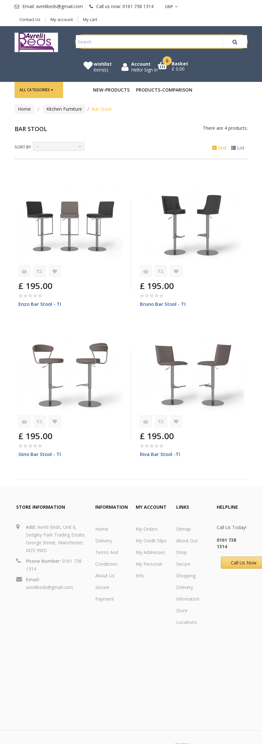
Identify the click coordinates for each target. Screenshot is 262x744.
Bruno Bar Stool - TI (163, 304)
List (238, 148)
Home (24, 109)
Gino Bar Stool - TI (40, 454)
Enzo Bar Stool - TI (40, 304)
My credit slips (151, 541)
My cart (90, 19)
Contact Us (29, 19)
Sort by (23, 147)
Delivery (103, 541)
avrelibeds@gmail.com (49, 587)
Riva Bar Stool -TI (160, 454)
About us (105, 576)
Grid (219, 148)
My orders (147, 529)
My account (62, 19)
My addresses (150, 553)
